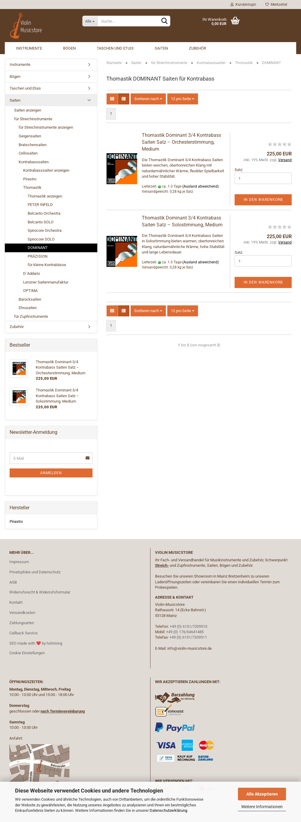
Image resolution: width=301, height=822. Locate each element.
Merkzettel (276, 4)
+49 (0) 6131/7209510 (188, 626)
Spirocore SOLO (41, 239)
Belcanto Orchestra (44, 213)
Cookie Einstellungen (27, 653)
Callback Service (23, 633)
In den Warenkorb (263, 200)
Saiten (161, 48)
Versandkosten (22, 612)
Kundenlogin (243, 4)
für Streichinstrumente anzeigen (46, 127)
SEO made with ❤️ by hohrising (35, 643)
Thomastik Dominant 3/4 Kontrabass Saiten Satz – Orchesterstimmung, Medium (181, 142)
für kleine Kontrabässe (47, 264)
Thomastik (32, 187)
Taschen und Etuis (115, 48)
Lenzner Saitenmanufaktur (45, 282)
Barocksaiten (30, 299)
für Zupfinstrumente (31, 316)
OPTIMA (30, 290)
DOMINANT (38, 247)
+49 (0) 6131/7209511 (188, 637)
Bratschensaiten (33, 145)
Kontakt (16, 602)
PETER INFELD (40, 204)
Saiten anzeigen (27, 110)
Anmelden (51, 473)
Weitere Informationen (262, 806)
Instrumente (29, 48)
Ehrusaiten (28, 307)
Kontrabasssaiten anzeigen (46, 170)
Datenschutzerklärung (168, 810)
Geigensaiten (30, 136)
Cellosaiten (28, 153)
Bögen (69, 48)
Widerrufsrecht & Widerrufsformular (39, 592)
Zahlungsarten (21, 623)
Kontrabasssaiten (34, 162)
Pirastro (29, 179)
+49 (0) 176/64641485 (185, 632)
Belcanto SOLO (40, 222)
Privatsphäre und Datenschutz (34, 572)
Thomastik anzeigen (45, 196)
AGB (13, 582)
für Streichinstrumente (33, 119)
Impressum (19, 562)
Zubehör (197, 48)
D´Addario (31, 273)
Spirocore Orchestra (45, 230)
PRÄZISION (37, 256)
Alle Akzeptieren (262, 794)
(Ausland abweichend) (200, 186)
